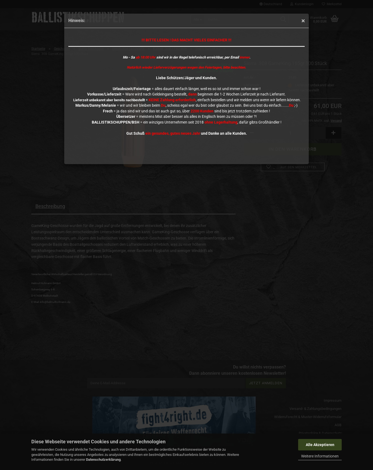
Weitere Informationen (320, 456)
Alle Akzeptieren (320, 445)
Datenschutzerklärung (103, 459)
